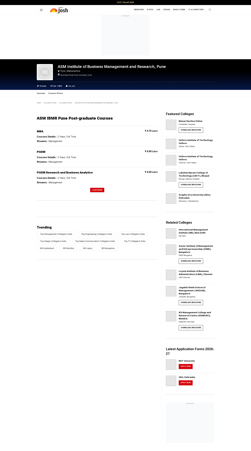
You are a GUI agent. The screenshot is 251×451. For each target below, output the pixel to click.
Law (158, 10)
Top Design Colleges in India (53, 241)
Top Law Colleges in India (133, 234)
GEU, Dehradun (187, 377)
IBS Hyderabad (47, 248)
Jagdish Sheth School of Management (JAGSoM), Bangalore (192, 290)
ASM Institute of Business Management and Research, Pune (96, 103)
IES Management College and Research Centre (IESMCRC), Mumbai (195, 315)
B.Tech (150, 10)
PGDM (41, 151)
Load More (97, 190)
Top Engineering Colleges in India (96, 234)
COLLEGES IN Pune (66, 103)
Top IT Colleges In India (134, 241)
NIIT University (187, 361)
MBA (40, 131)
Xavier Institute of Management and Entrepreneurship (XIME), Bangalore (196, 249)
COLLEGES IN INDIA (50, 103)
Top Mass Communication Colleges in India (95, 241)
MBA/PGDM (139, 10)
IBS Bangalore (108, 248)
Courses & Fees (55, 93)
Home (39, 103)
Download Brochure (191, 130)
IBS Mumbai (68, 248)
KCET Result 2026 (125, 2)
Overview (41, 93)
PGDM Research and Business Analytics (65, 172)
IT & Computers (196, 10)
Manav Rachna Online (190, 121)
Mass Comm (179, 10)
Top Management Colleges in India (56, 234)
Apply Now (186, 366)
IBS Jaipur (87, 248)
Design (166, 10)
